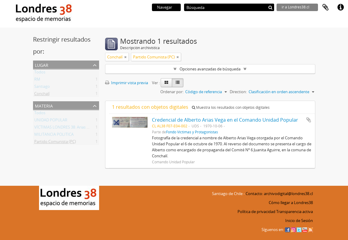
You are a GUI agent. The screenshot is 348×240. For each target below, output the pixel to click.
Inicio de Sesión (299, 220)
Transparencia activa (294, 211)
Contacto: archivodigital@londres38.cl (279, 193)
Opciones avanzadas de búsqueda (210, 69)
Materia (44, 105)
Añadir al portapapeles (309, 120)
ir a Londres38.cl (295, 7)
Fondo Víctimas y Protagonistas (192, 131)
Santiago (42, 87)
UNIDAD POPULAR (50, 121)
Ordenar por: (171, 91)
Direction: (238, 91)
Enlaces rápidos (340, 7)
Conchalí (42, 94)
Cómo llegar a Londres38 (291, 202)
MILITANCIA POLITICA (54, 135)
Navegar (164, 7)
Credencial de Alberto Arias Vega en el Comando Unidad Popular (225, 120)
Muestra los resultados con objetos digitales (231, 107)
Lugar (41, 65)
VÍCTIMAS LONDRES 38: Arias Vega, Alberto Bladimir (80, 128)
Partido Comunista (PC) (55, 142)
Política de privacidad (256, 211)
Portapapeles (325, 7)
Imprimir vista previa (126, 82)
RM (37, 80)
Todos (39, 73)
